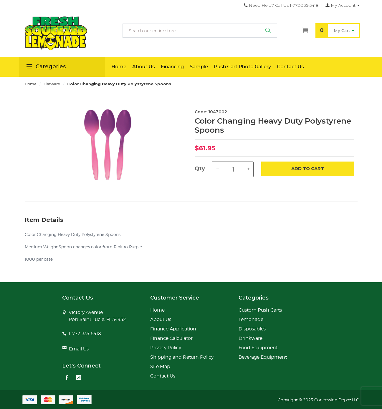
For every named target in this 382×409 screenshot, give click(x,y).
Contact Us (290, 66)
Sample (199, 66)
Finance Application (173, 329)
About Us (143, 66)
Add (307, 169)
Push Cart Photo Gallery (242, 66)
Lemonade (251, 319)
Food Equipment (258, 347)
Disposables (252, 329)
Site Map (160, 366)
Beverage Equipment (263, 357)
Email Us (79, 349)
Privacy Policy (165, 347)
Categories (45, 67)
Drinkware (250, 338)
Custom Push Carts (260, 310)
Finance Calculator (171, 338)
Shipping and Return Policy (182, 357)
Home (118, 66)
